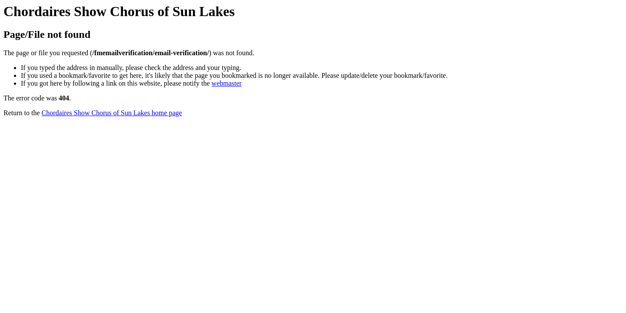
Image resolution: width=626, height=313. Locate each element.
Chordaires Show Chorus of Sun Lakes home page (112, 113)
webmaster (227, 83)
